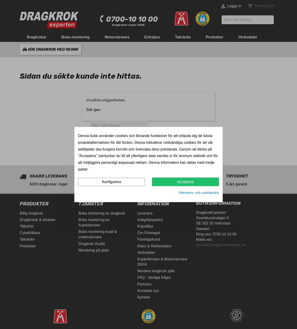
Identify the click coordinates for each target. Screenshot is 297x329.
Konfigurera (111, 182)
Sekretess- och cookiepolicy (199, 193)
